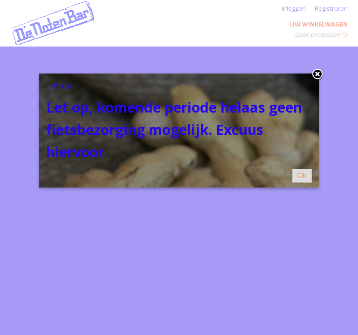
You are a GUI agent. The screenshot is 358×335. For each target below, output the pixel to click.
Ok (302, 176)
